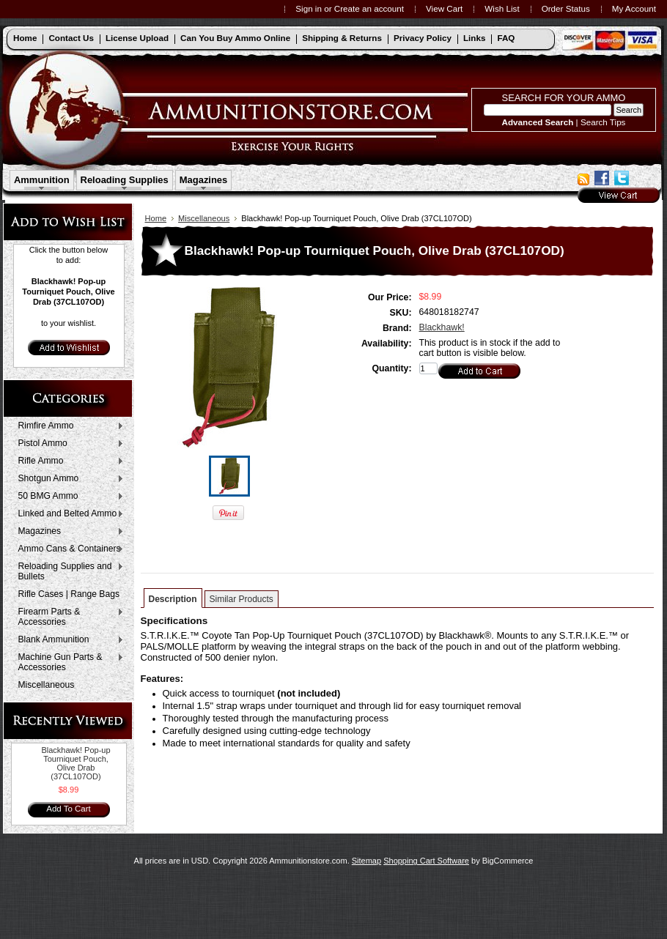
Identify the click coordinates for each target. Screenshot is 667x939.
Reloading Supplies (125, 179)
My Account (634, 8)
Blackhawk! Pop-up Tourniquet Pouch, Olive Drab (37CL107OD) (75, 763)
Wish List (501, 8)
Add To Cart (68, 808)
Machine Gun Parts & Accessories (68, 662)
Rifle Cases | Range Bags (68, 594)
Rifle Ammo (68, 461)
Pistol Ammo (68, 444)
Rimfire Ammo (68, 426)
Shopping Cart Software (426, 860)
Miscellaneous (46, 685)
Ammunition (42, 179)
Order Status (566, 8)
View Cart (444, 8)
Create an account (369, 8)
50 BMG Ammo (68, 496)
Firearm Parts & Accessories (68, 616)
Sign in (308, 8)
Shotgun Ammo (68, 479)
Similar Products (241, 599)
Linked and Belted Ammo (68, 514)
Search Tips (603, 122)
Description (173, 599)
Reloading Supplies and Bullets (68, 571)
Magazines (204, 179)
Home (156, 218)
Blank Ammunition (68, 640)
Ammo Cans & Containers (68, 549)
